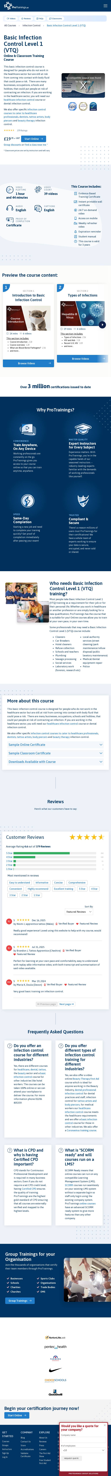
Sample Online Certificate (27, 744)
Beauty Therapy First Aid (86, 1078)
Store (23, 1444)
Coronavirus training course (81, 1130)
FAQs (40, 18)
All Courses (10, 25)
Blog (23, 1437)
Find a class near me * (36, 144)
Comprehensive (77, 882)
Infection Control (31, 25)
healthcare (23, 1069)
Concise (58, 882)
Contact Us (26, 1441)
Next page (67, 1004)
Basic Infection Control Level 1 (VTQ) (66, 25)
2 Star (9, 864)
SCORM (69, 1184)
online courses (88, 1203)
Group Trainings (19, 1300)
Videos (11, 18)
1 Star (9, 868)
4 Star (9, 856)
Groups (5, 1444)
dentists (23, 116)
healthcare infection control (19, 99)
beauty (22, 1073)
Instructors (7, 1448)
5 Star (9, 852)
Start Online (34, 138)
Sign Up (5, 1452)
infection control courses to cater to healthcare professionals (25, 113)
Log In (5, 1456)
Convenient (15, 888)
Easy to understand (19, 882)
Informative (42, 882)
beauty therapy (26, 120)
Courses (5, 1440)
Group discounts (12, 144)
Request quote (73, 1458)
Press (41, 1444)
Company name (68, 1435)
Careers (42, 1448)
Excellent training (63, 888)
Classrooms (55, 18)
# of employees (68, 1446)
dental (34, 1069)
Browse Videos (27, 363)
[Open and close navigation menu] (105, 6)
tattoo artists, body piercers (32, 736)
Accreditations (27, 1448)
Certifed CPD (29, 1188)
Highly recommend (38, 888)
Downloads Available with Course (32, 761)
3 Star (9, 860)
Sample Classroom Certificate (30, 753)
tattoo (42, 1069)
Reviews (26, 18)
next (102, 324)
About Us (43, 1437)
